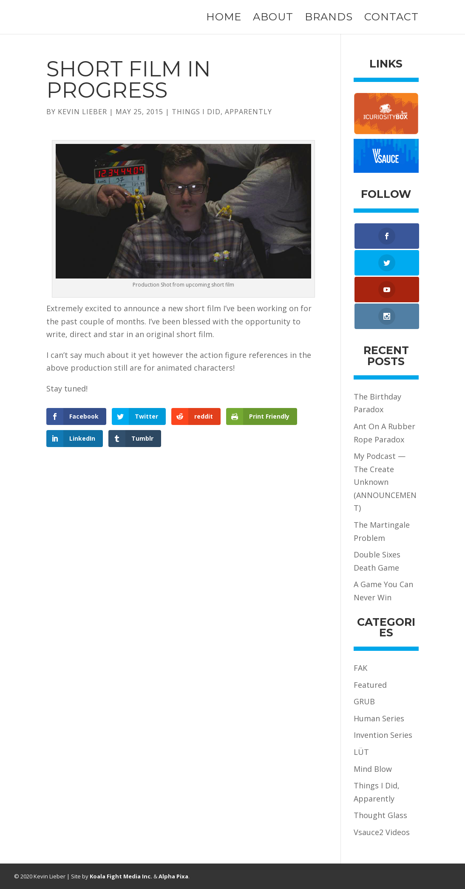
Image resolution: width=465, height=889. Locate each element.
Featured (370, 685)
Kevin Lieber (82, 111)
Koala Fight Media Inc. (121, 876)
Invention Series (383, 735)
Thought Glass (380, 815)
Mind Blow (373, 769)
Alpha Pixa (173, 876)
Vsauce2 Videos (382, 832)
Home (223, 18)
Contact (391, 18)
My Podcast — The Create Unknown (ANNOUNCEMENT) (385, 482)
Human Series (379, 718)
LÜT (361, 752)
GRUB (364, 701)
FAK (360, 668)
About (273, 18)
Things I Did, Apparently (222, 111)
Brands (329, 18)
